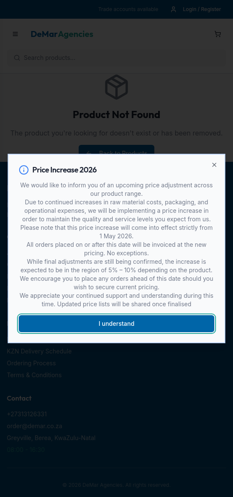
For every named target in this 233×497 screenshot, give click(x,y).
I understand (116, 323)
